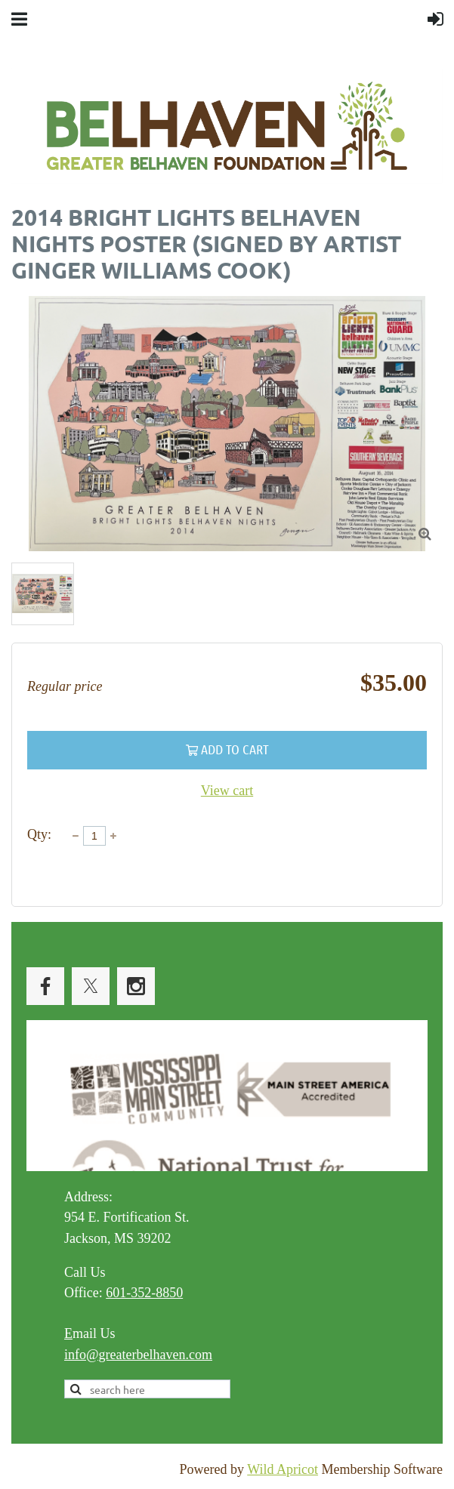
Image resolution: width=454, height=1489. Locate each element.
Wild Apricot (282, 1469)
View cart (227, 790)
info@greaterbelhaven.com (138, 1354)
